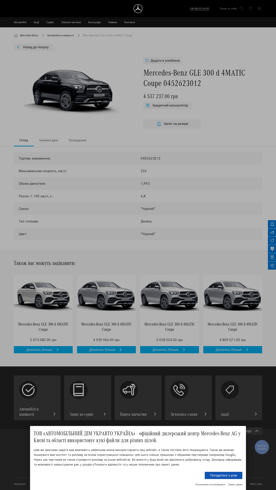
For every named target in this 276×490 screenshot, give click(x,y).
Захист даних (235, 484)
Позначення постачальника (210, 484)
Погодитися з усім (223, 475)
